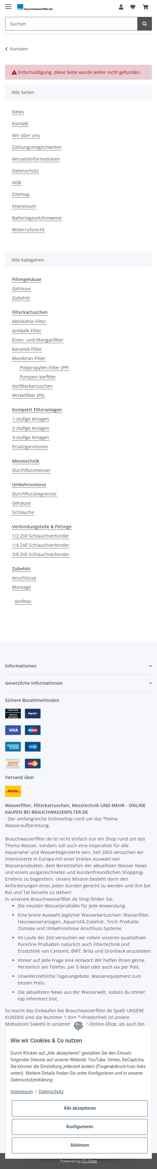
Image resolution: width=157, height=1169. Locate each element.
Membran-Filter (28, 358)
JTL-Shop (89, 1161)
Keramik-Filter (27, 349)
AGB (16, 182)
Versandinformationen (36, 159)
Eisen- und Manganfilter (38, 340)
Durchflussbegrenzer (34, 494)
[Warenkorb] (145, 7)
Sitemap (21, 194)
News (18, 112)
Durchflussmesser (31, 470)
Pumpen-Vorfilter (38, 377)
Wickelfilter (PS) (28, 395)
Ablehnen (79, 1145)
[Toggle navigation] (8, 4)
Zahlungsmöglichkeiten (37, 147)
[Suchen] (71, 24)
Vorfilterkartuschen (32, 386)
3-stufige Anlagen (30, 437)
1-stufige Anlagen (30, 419)
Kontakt (20, 123)
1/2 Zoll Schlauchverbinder (40, 536)
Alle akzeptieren (80, 1108)
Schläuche (23, 512)
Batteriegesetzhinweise (37, 218)
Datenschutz (25, 171)
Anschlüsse (24, 578)
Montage (21, 587)
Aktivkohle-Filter (29, 321)
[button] (121, 7)
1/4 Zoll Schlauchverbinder (40, 545)
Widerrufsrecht (28, 230)
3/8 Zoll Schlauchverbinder (40, 554)
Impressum (24, 206)
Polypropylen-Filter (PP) (44, 367)
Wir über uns (26, 135)
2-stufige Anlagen (30, 428)
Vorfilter (23, 601)
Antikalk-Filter (26, 331)
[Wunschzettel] (133, 7)
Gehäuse (21, 288)
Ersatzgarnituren (30, 447)
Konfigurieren (79, 1126)
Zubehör (21, 298)
